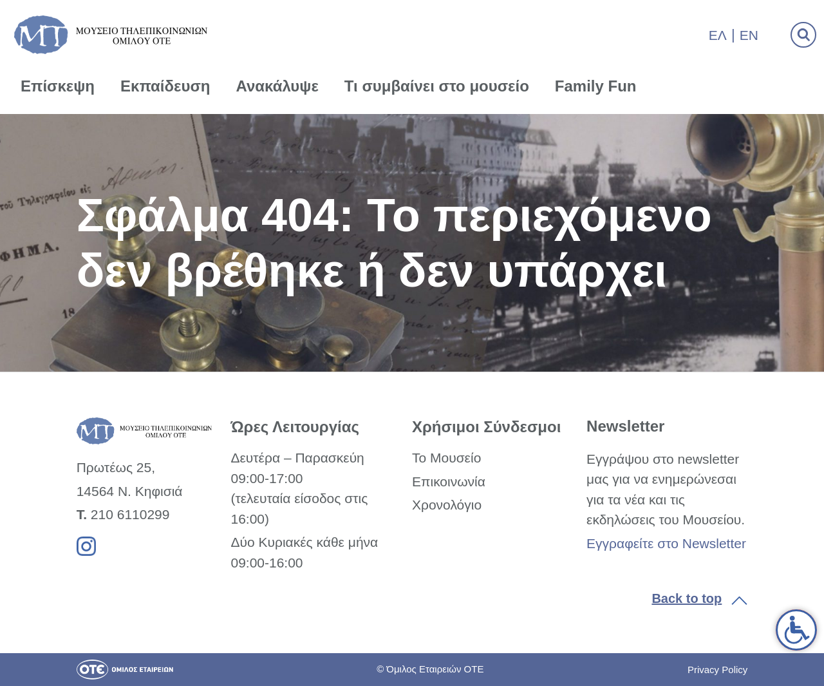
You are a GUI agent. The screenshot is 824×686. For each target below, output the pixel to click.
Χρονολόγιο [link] (447, 504)
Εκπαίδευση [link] (165, 86)
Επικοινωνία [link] (448, 481)
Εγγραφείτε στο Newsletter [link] (666, 543)
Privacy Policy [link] (717, 669)
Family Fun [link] (596, 86)
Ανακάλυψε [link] (277, 86)
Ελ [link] (718, 35)
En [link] (749, 35)
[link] (796, 630)
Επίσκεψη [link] (58, 86)
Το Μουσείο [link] (446, 457)
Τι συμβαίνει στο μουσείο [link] (436, 86)
